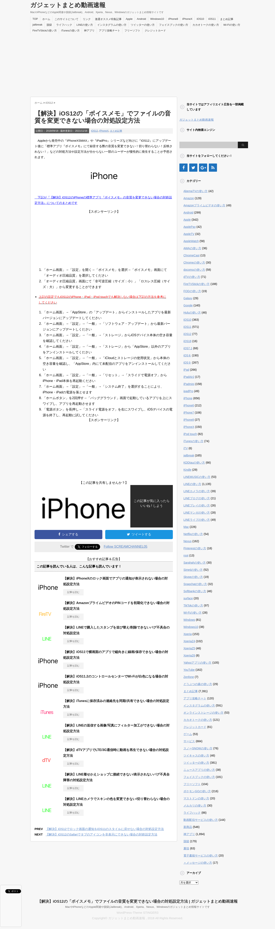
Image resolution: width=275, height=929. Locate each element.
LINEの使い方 (84, 24)
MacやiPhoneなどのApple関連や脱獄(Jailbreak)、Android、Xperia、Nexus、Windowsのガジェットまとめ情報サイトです (137, 906)
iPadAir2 (188, 376)
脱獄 (49, 24)
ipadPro (188, 391)
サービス (189, 741)
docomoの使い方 (194, 269)
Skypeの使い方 (193, 577)
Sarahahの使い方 (194, 562)
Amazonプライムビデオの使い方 (204, 205)
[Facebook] (183, 168)
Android (141, 18)
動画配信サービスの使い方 (200, 819)
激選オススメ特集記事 (108, 19)
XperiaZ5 (189, 648)
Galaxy (187, 298)
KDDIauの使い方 (194, 462)
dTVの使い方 (191, 276)
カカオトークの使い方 (205, 24)
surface (188, 598)
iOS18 (187, 341)
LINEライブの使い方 (196, 519)
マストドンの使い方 (196, 798)
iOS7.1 (187, 348)
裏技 (186, 848)
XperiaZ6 (189, 655)
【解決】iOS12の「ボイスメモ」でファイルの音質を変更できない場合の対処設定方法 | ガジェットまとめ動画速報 (137, 901)
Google (188, 305)
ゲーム (187, 734)
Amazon (188, 198)
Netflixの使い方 (193, 534)
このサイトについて (66, 19)
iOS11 (212, 18)
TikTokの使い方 (193, 605)
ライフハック (64, 24)
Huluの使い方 (192, 312)
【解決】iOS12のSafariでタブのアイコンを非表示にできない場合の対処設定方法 (101, 834)
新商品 (187, 827)
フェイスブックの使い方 (173, 24)
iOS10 (200, 18)
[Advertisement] (137, 64)
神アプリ (89, 30)
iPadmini (189, 384)
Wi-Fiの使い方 (231, 24)
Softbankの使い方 (194, 591)
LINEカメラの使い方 (196, 491)
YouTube (189, 669)
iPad (186, 369)
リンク (87, 19)
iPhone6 (188, 405)
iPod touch (190, 434)
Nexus (187, 541)
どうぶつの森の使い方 (197, 684)
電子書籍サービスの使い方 (200, 855)
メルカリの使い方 (194, 805)
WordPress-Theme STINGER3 (138, 912)
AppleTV (189, 234)
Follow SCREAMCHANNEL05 (125, 546)
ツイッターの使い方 (143, 24)
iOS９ (187, 362)
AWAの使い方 (192, 248)
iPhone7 (188, 412)
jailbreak (37, 24)
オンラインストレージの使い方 (203, 712)
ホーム (46, 19)
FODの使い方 (192, 291)
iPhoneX (187, 18)
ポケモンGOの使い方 (197, 791)
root (185, 555)
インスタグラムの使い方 (111, 24)
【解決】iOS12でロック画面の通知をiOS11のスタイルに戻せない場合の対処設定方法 (105, 829)
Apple (129, 18)
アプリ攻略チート (109, 30)
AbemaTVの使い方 (195, 191)
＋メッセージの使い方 (197, 862)
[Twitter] (193, 168)
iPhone (187, 398)
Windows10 (157, 18)
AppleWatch (191, 241)
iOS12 (94, 130)
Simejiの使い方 (193, 569)
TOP (35, 18)
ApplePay (189, 226)
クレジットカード (155, 30)
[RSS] (213, 168)
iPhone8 (173, 18)
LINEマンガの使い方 (196, 512)
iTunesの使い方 (70, 30)
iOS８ (187, 355)
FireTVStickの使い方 (44, 30)
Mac (186, 526)
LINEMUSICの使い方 (196, 476)
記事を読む (73, 592)
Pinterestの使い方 (194, 548)
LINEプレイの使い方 (196, 505)
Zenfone (188, 677)
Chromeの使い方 (194, 262)
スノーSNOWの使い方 (197, 748)
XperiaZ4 (189, 641)
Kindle (187, 469)
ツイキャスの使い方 (196, 755)
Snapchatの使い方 (195, 584)
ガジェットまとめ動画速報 (67, 5)
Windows (189, 619)
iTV (185, 448)
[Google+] (203, 168)
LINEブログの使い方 (196, 498)
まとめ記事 (226, 19)
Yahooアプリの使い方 (197, 662)
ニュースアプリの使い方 (199, 769)
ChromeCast (191, 255)
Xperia (187, 634)
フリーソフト (132, 30)
